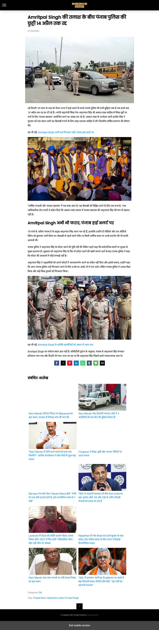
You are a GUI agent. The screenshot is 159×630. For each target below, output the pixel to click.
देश (40, 592)
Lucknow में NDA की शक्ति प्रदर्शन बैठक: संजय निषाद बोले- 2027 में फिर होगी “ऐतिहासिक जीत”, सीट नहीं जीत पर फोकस (52, 525)
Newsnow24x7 (93, 615)
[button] (56, 363)
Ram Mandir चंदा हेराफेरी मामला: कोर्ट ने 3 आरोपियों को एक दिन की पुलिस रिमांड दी (102, 401)
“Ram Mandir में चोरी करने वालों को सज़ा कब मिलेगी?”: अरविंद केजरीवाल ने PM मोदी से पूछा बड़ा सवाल (52, 441)
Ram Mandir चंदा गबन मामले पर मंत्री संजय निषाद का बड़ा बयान (52, 565)
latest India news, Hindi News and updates (79, 5)
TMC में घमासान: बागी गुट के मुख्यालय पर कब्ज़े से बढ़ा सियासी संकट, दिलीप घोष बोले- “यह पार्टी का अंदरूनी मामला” (102, 567)
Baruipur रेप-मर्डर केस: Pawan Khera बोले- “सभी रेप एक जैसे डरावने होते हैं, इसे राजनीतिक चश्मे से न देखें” (52, 483)
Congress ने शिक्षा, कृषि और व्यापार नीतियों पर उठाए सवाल (102, 439)
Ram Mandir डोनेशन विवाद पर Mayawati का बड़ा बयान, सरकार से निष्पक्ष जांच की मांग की (52, 401)
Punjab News (39, 598)
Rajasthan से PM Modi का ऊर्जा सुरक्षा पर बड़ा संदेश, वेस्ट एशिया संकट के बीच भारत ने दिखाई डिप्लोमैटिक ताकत (102, 525)
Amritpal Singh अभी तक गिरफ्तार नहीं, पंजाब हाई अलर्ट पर (66, 132)
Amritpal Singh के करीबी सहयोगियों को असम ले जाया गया (65, 344)
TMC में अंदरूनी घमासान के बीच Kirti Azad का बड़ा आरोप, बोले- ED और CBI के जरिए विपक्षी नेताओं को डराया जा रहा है (102, 483)
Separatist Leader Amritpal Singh (63, 598)
